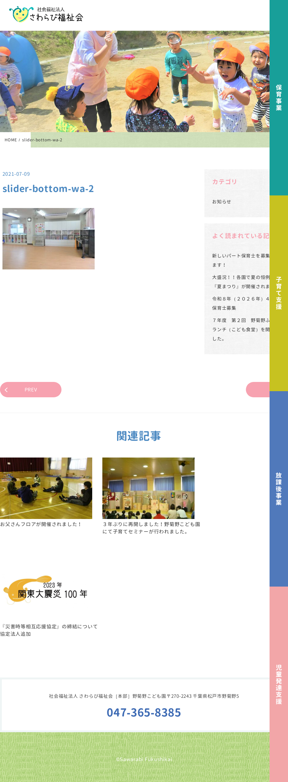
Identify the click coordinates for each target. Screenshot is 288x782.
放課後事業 (279, 489)
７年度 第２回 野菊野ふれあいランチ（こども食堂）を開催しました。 (248, 329)
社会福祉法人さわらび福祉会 (46, 14)
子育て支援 (279, 293)
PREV (31, 389)
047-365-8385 (144, 712)
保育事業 (279, 97)
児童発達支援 (279, 684)
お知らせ (221, 201)
